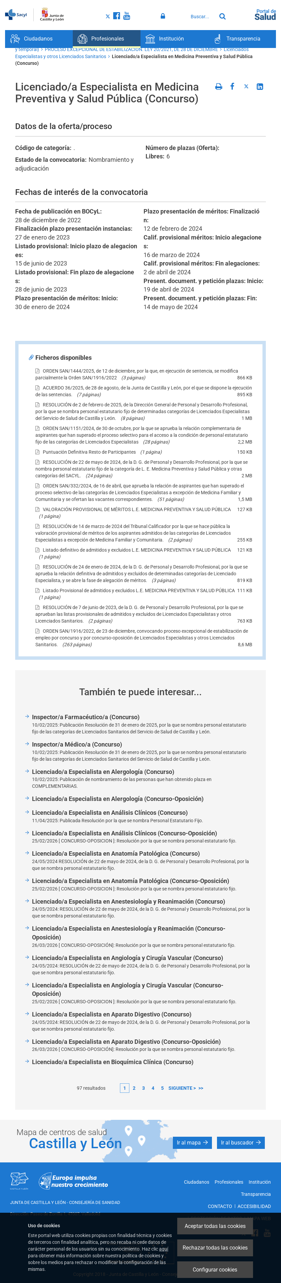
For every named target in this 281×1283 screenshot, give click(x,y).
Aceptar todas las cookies (215, 1226)
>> (200, 1088)
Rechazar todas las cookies (215, 1247)
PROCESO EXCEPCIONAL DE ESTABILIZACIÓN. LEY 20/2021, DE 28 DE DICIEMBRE (131, 49)
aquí (163, 1249)
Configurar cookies (215, 1269)
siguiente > (182, 1088)
